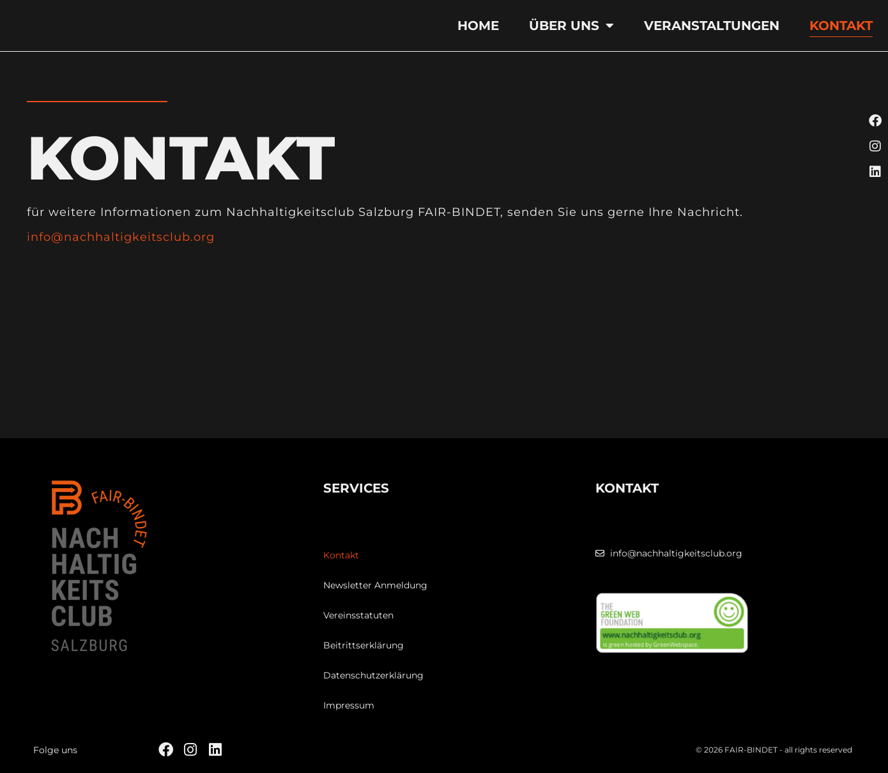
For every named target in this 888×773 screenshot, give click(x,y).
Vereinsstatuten (358, 615)
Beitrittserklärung (363, 645)
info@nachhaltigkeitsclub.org (121, 237)
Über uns (571, 25)
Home (478, 25)
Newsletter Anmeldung (375, 585)
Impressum (348, 705)
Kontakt (841, 25)
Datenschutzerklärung (373, 675)
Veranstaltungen (711, 25)
